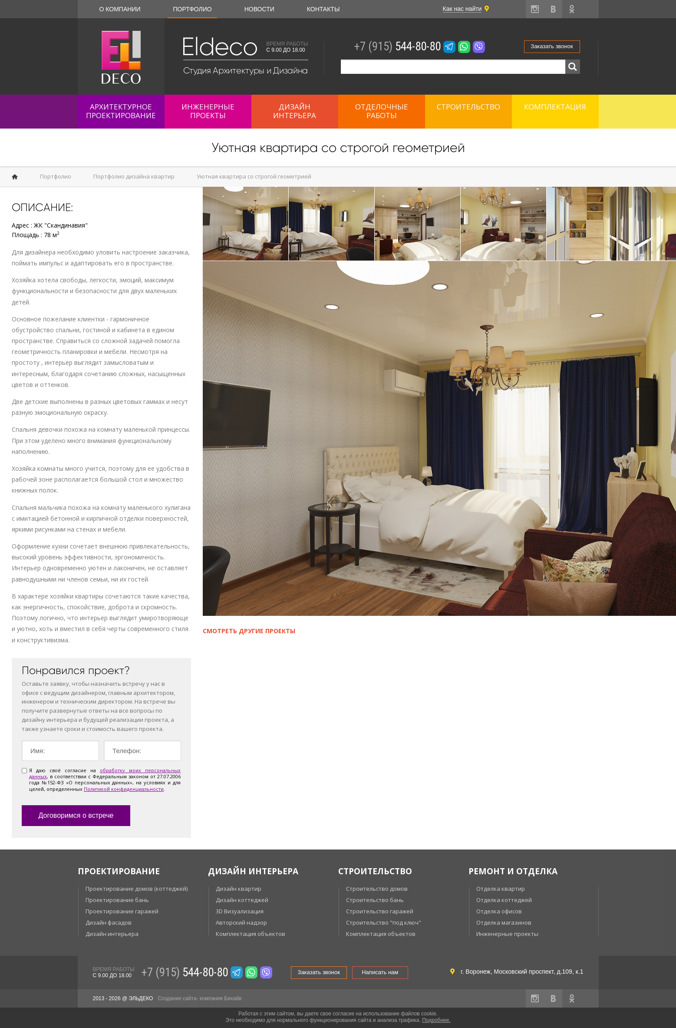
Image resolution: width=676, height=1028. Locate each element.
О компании (120, 9)
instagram (535, 9)
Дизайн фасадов (109, 922)
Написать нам (380, 972)
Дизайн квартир (238, 888)
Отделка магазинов (503, 922)
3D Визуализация (240, 911)
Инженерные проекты (507, 934)
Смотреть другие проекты (249, 631)
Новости (259, 9)
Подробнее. (436, 1020)
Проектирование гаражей (122, 911)
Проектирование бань (117, 900)
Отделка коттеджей (504, 900)
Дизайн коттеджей (242, 900)
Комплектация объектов (250, 934)
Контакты (323, 9)
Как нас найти (462, 8)
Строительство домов (377, 888)
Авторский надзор (241, 922)
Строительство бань (375, 900)
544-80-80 (397, 46)
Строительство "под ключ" (383, 922)
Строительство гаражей (379, 911)
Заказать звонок (552, 46)
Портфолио (192, 9)
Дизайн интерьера (112, 934)
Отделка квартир (500, 888)
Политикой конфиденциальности (124, 789)
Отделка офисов (499, 911)
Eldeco (219, 46)
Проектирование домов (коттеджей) (137, 888)
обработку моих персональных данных (105, 773)
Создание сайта (177, 998)
